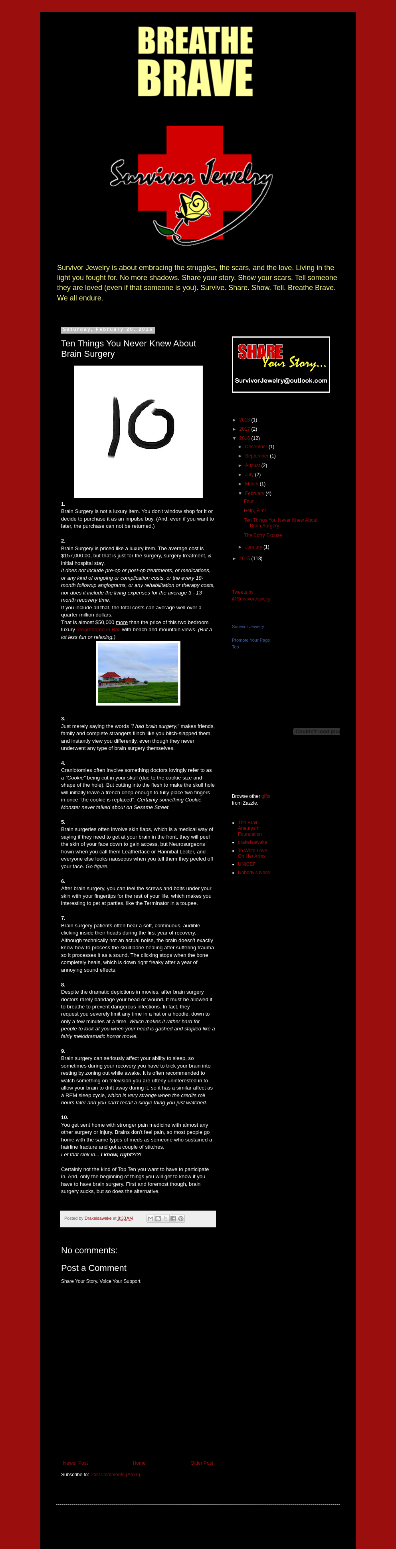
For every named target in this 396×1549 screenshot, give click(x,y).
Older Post (201, 1463)
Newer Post (75, 1463)
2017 (245, 429)
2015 (245, 558)
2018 (245, 420)
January (254, 547)
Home (139, 1463)
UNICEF (247, 864)
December (257, 446)
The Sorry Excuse (263, 535)
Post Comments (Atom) (115, 1474)
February (255, 493)
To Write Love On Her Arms (252, 853)
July (250, 474)
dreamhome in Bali (99, 629)
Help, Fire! (255, 510)
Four (249, 501)
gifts (265, 796)
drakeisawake (252, 842)
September (257, 456)
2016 (245, 438)
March (252, 484)
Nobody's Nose (254, 872)
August (253, 465)
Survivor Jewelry (248, 626)
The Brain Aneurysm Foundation (250, 828)
